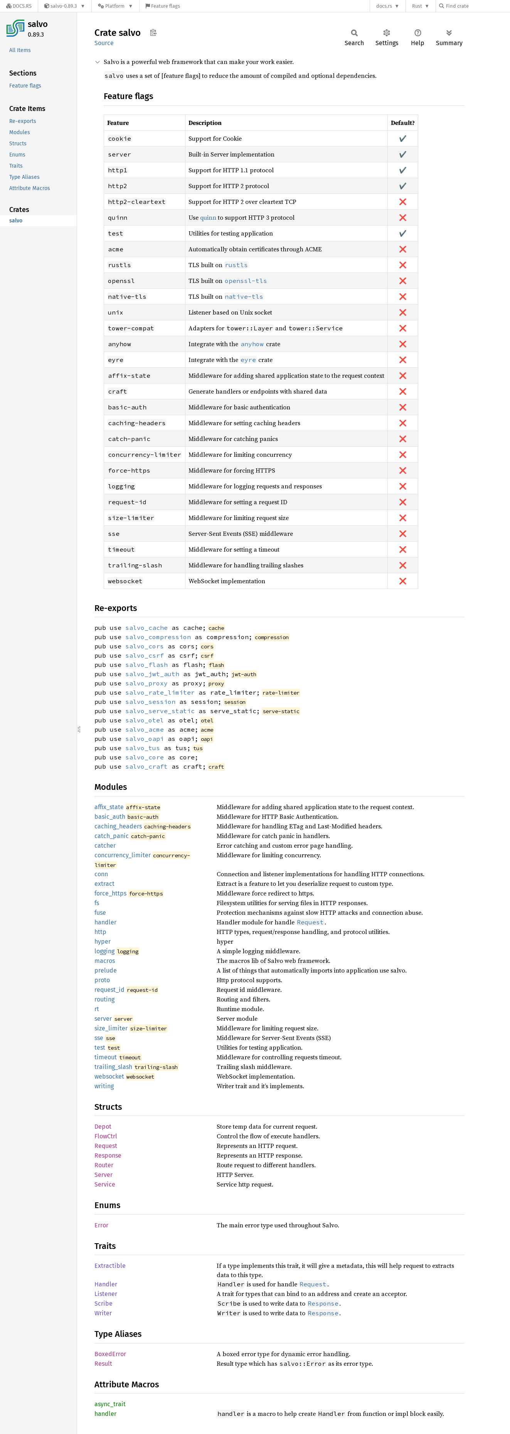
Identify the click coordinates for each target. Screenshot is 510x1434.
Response (107, 1155)
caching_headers (118, 826)
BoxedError (110, 1354)
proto (102, 980)
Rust (417, 6)
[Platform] (115, 6)
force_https (110, 893)
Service (104, 1184)
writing (104, 1086)
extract (104, 883)
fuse (100, 912)
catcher (105, 845)
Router (103, 1165)
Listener (105, 1294)
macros (104, 960)
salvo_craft (146, 766)
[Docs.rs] (19, 6)
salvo (38, 24)
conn (101, 874)
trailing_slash (113, 1066)
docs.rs (384, 6)
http (100, 932)
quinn (208, 217)
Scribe (103, 1303)
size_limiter (111, 1028)
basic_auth (109, 816)
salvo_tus (142, 748)
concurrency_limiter (122, 855)
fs (96, 903)
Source (104, 43)
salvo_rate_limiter (160, 692)
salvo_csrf (144, 655)
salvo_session (150, 701)
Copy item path (153, 32)
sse (98, 1038)
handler (105, 922)
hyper (102, 941)
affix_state (109, 807)
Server (103, 1174)
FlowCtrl (105, 1136)
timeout (105, 1057)
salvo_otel (144, 720)
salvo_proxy (146, 683)
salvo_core (144, 757)
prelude (105, 970)
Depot (102, 1126)
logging (104, 951)
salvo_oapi (144, 738)
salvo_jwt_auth (152, 674)
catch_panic (111, 836)
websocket (109, 1076)
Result (103, 1363)
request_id (109, 989)
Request (105, 1146)
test (99, 1047)
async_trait (110, 1404)
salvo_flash (146, 664)
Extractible (110, 1265)
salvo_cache (146, 627)
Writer (103, 1313)
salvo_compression (158, 637)
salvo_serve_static (160, 711)
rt (96, 1009)
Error (101, 1225)
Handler (105, 1284)
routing (104, 999)
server (103, 1018)
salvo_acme (144, 729)
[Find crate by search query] (477, 6)
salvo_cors (144, 646)
